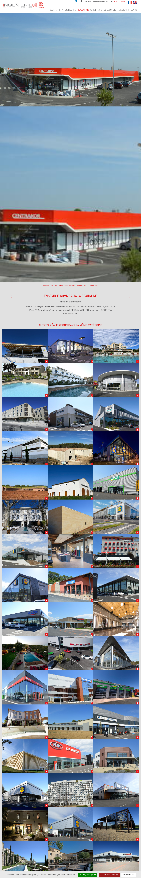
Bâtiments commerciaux (65, 285)
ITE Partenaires (65, 10)
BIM (74, 10)
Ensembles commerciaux (87, 285)
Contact (134, 10)
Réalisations (83, 10)
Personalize (128, 874)
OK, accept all (88, 874)
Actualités (95, 10)
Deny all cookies (109, 874)
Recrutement (123, 10)
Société (53, 10)
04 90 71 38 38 (119, 1)
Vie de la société (108, 10)
